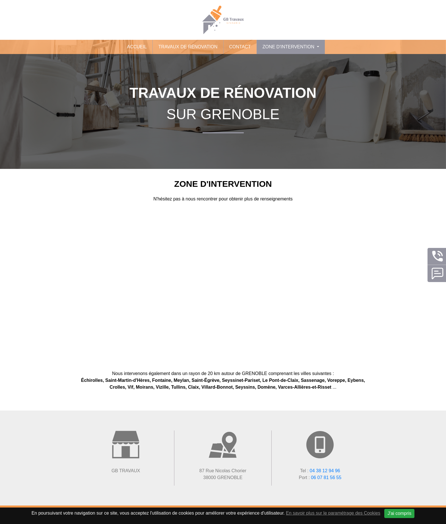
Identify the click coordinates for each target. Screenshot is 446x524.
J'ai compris (399, 513)
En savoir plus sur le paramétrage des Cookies (333, 513)
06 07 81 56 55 (326, 477)
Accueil (136, 46)
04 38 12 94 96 (325, 470)
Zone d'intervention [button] (289, 46)
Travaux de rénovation (188, 46)
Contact (240, 46)
